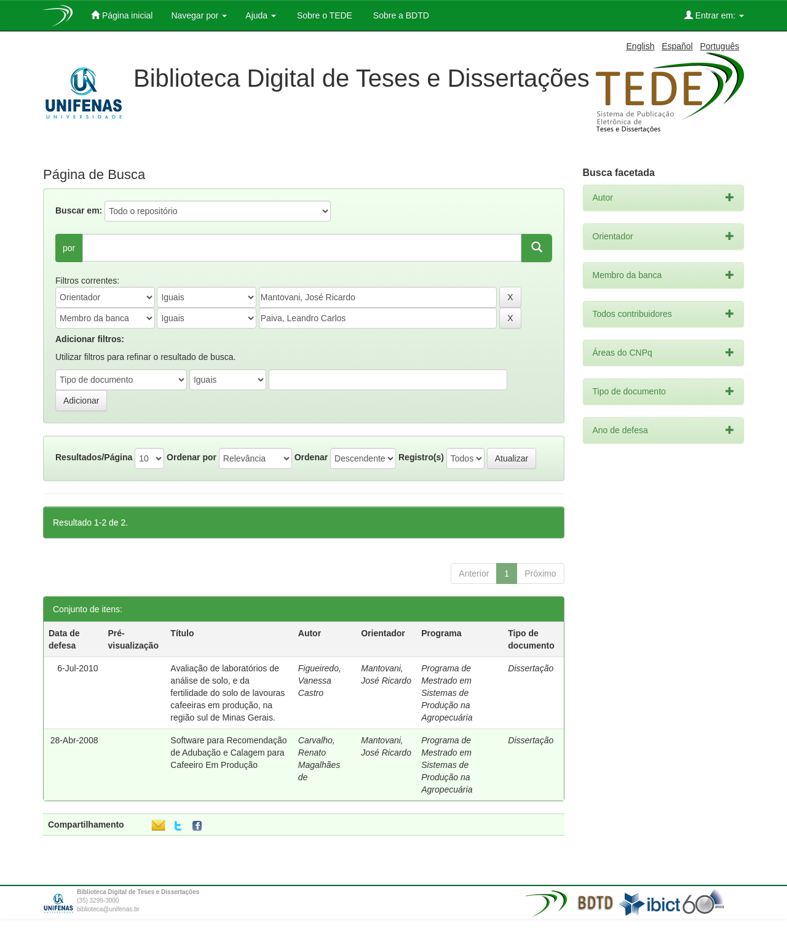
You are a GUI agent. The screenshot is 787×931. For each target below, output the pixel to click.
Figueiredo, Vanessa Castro (319, 680)
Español (677, 46)
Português (719, 46)
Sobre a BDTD (400, 15)
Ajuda (260, 15)
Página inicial (121, 15)
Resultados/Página (93, 457)
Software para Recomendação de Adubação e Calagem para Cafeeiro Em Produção (228, 752)
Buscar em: (78, 210)
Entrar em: (714, 15)
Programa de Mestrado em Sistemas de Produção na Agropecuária (446, 692)
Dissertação (530, 668)
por (69, 248)
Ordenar (311, 457)
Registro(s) (421, 457)
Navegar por (199, 15)
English (641, 46)
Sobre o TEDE (323, 15)
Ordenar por (191, 457)
